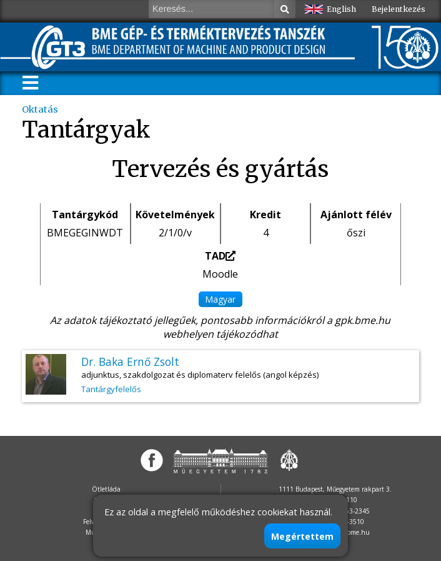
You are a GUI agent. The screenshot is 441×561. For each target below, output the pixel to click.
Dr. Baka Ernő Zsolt (130, 361)
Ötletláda (106, 489)
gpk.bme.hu (362, 320)
